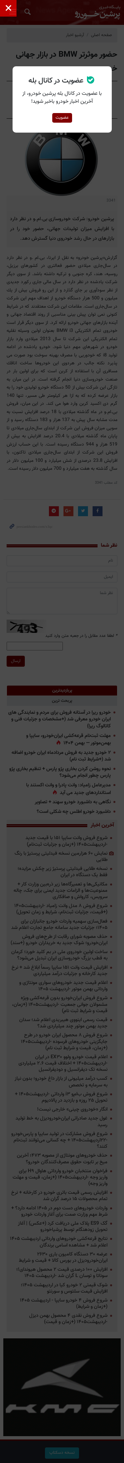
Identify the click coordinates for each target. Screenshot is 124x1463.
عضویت (62, 117)
